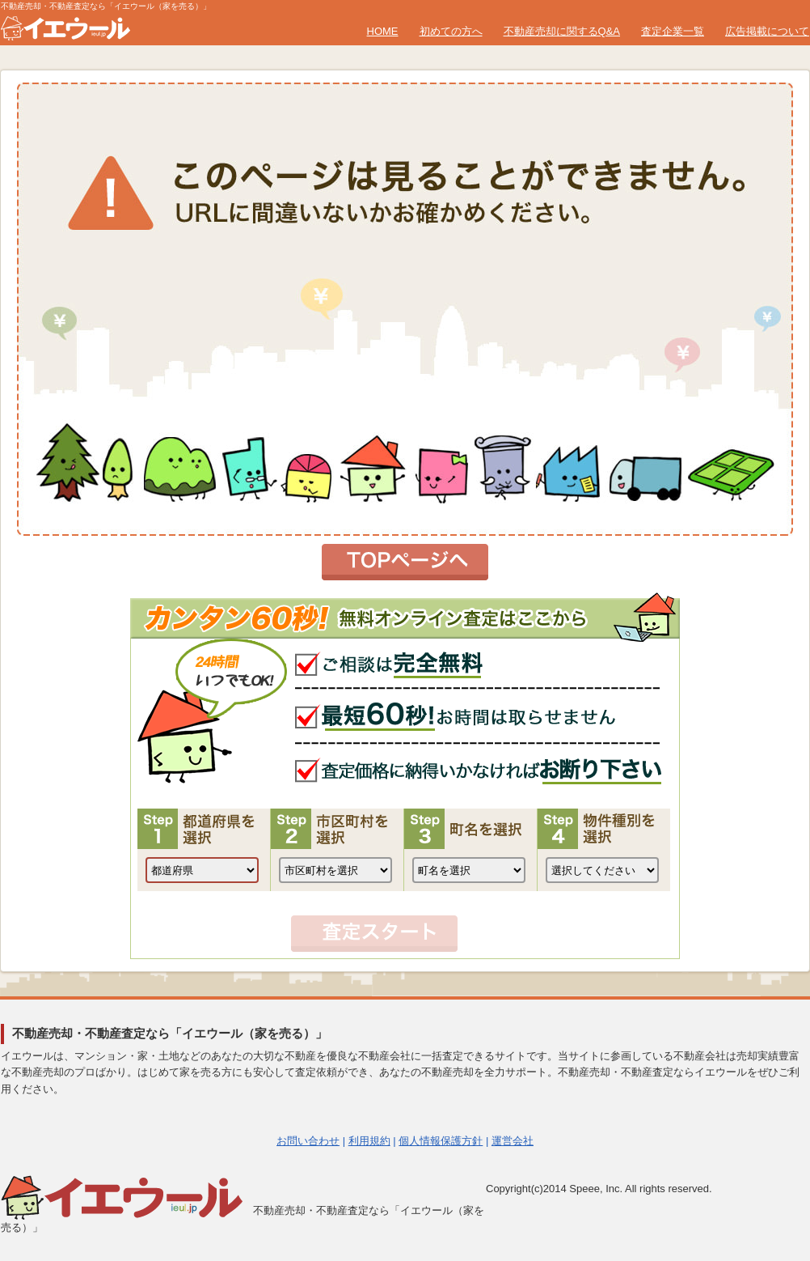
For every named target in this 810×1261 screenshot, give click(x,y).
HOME (383, 31)
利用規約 (369, 1141)
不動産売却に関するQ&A (562, 31)
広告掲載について (767, 31)
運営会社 (512, 1141)
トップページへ (405, 562)
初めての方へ (451, 31)
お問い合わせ (308, 1141)
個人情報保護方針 (441, 1141)
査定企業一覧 (672, 31)
